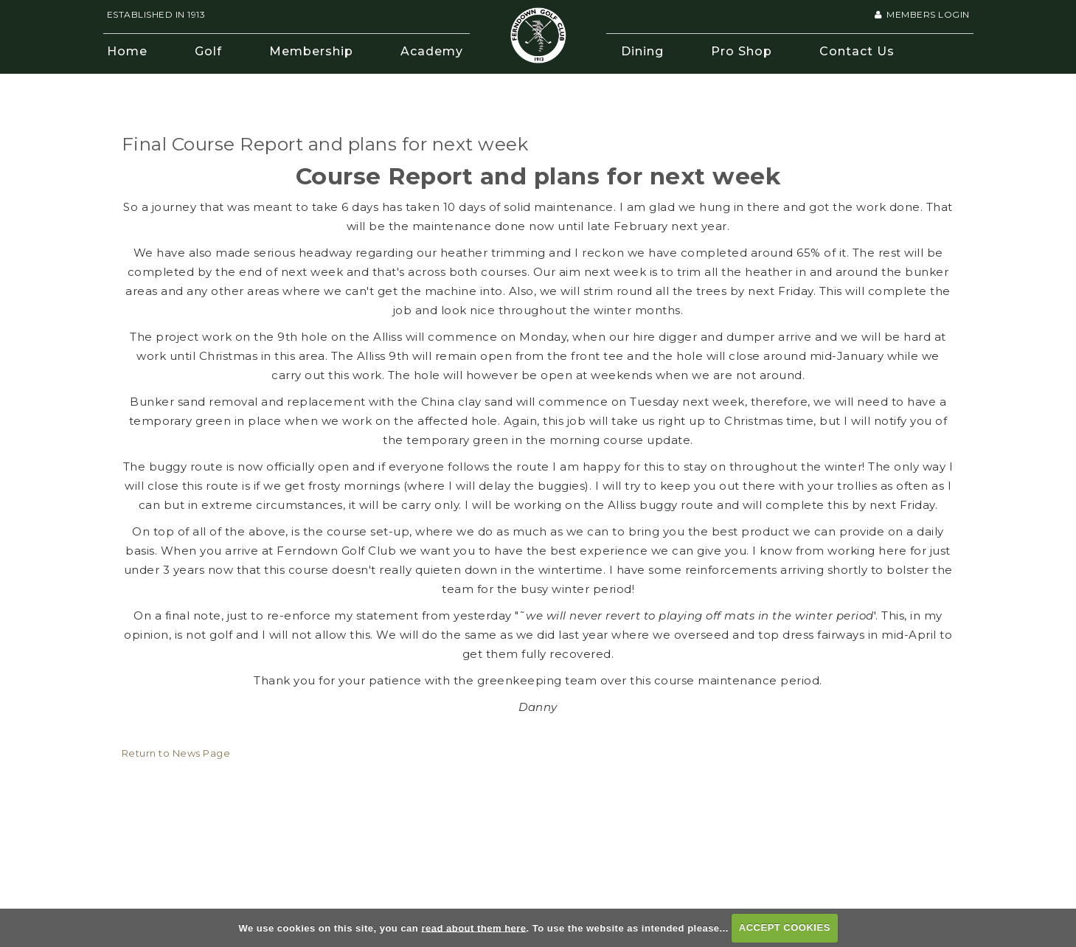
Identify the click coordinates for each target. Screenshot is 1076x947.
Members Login (922, 14)
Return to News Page (176, 753)
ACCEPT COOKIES (784, 927)
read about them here (473, 927)
